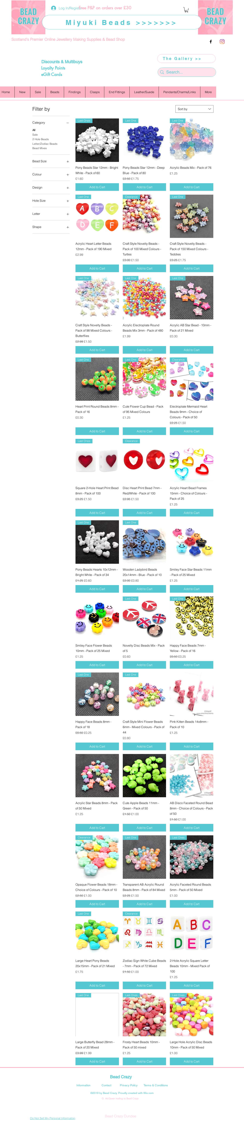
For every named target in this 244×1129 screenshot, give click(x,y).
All (33, 130)
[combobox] (194, 109)
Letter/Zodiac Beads (44, 144)
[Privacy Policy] (128, 1085)
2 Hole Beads (40, 139)
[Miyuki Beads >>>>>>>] (122, 22)
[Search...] (187, 72)
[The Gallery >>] (186, 58)
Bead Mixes (39, 148)
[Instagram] (222, 41)
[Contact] (106, 1085)
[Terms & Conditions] (155, 1085)
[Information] (83, 1085)
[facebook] (210, 41)
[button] (186, 9)
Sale (35, 134)
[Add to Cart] (97, 187)
